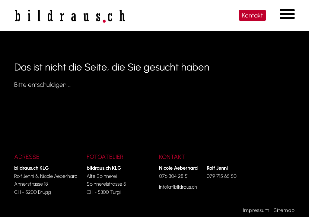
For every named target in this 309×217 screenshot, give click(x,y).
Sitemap (284, 210)
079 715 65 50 (222, 176)
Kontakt (252, 15)
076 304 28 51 (174, 176)
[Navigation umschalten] (287, 13)
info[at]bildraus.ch (178, 187)
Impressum (256, 210)
